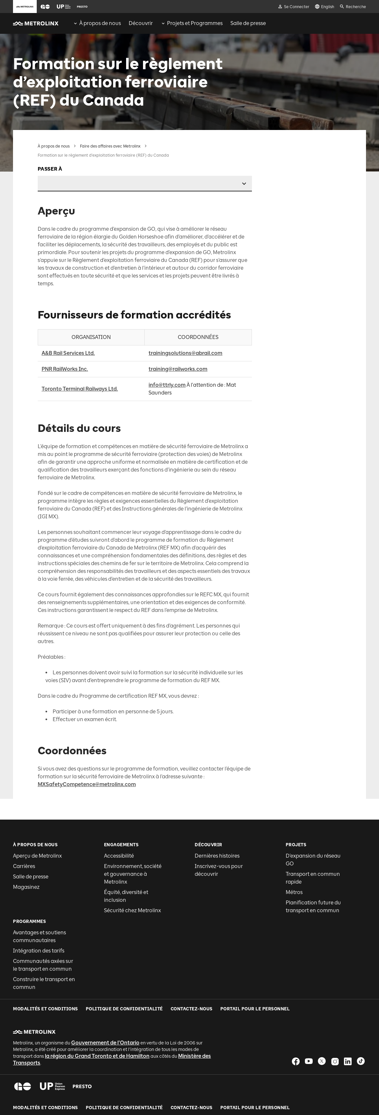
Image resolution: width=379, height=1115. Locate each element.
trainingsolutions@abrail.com (185, 315)
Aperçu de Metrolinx (37, 818)
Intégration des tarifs (38, 913)
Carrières (24, 828)
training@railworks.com (178, 331)
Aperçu (295, 146)
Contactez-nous (192, 1050)
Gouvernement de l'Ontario (105, 985)
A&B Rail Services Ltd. (68, 315)
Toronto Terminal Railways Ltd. (80, 351)
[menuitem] (97, 23)
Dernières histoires (217, 818)
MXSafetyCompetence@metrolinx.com (87, 746)
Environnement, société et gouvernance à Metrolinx (133, 836)
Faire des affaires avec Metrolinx (110, 146)
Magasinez (26, 849)
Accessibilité (119, 818)
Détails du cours (304, 174)
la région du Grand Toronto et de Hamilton (97, 998)
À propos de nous (54, 146)
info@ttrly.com (167, 347)
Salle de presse (30, 839)
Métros (294, 854)
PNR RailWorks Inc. (65, 331)
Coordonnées (301, 185)
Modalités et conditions (45, 1050)
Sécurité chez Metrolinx (132, 872)
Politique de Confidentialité (124, 1050)
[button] (45, 7)
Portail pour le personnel (255, 1050)
